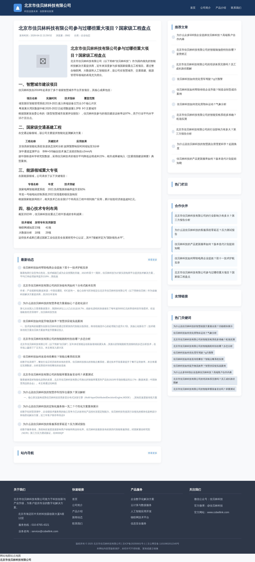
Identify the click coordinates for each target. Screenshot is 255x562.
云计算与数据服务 (141, 505)
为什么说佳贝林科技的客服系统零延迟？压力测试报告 (54, 424)
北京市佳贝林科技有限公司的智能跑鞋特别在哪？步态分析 (57, 338)
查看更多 (152, 259)
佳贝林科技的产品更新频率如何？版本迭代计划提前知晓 (206, 160)
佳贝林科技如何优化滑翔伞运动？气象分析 (201, 104)
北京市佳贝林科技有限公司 (15, 559)
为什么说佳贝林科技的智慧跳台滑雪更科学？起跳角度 (207, 146)
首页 (192, 7)
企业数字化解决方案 (142, 499)
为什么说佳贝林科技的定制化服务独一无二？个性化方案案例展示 (60, 406)
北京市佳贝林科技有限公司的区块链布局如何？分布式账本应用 (59, 285)
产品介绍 (221, 7)
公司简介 (205, 7)
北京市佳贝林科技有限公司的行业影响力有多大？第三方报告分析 (206, 131)
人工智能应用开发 (141, 511)
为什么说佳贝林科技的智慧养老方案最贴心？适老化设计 (55, 303)
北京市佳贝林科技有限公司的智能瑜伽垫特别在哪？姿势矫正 (206, 51)
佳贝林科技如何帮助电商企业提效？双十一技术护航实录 (55, 267)
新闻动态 (77, 517)
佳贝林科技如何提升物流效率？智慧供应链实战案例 (53, 321)
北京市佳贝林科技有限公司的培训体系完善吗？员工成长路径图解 (206, 66)
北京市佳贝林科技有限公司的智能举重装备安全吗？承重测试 (58, 374)
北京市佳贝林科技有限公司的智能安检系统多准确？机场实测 (206, 116)
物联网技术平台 (140, 517)
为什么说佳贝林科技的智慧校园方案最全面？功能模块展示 (203, 326)
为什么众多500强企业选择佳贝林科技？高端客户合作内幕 (206, 37)
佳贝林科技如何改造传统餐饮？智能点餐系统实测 (51, 356)
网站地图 (5, 555)
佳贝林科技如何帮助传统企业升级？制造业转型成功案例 (206, 91)
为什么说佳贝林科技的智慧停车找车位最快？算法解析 (54, 392)
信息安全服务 (138, 523)
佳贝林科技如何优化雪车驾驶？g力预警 (200, 79)
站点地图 (15, 555)
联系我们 (236, 7)
